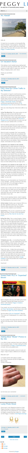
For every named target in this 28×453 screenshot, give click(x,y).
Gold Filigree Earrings (20, 413)
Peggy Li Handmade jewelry (18, 345)
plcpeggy (5, 448)
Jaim (4, 444)
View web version (14, 439)
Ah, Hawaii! (5, 15)
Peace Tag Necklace (8, 309)
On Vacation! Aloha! (9, 62)
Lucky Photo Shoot (8, 404)
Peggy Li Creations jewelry (8, 49)
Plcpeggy (5, 446)
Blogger (17, 451)
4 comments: (23, 267)
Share (3, 56)
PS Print (21, 118)
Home (14, 436)
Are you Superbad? (15, 313)
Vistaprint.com (4, 120)
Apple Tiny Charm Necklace (15, 310)
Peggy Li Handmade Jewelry (8, 101)
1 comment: (22, 396)
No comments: (23, 53)
